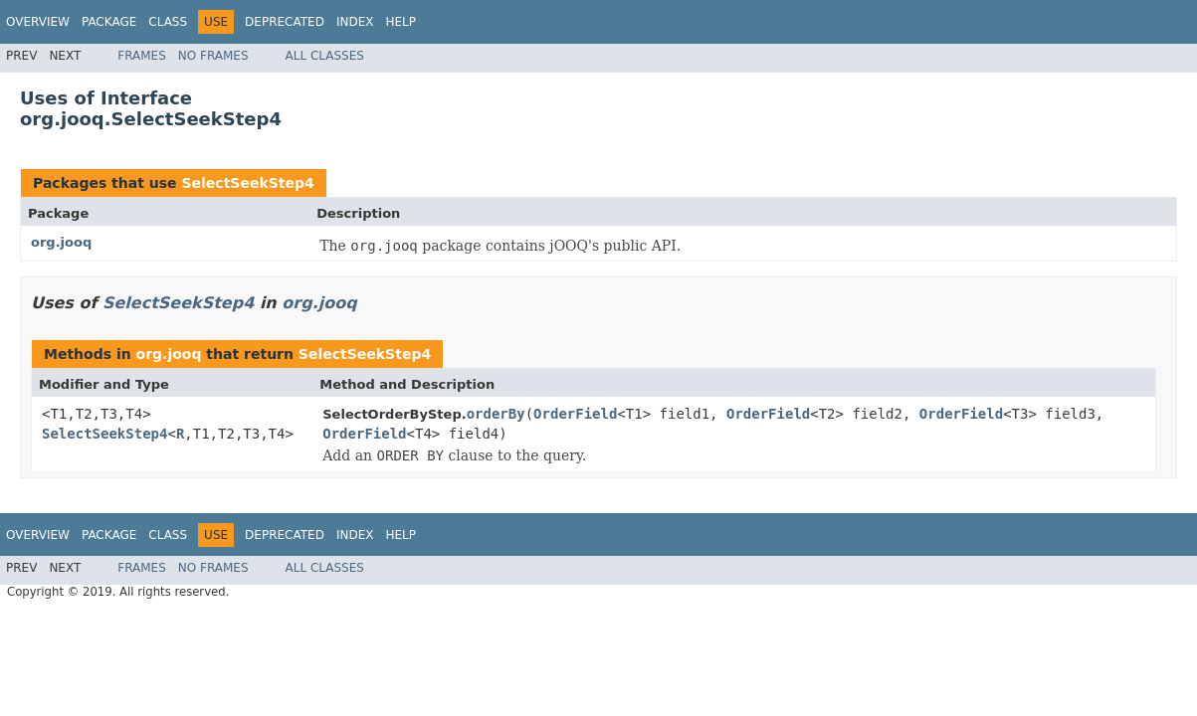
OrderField (575, 414)
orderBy (496, 414)
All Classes (325, 56)
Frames (141, 56)
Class (167, 22)
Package (109, 22)
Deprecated (284, 22)
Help (400, 22)
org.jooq (61, 242)
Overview (38, 22)
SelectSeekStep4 (247, 183)
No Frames (213, 56)
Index (355, 22)
